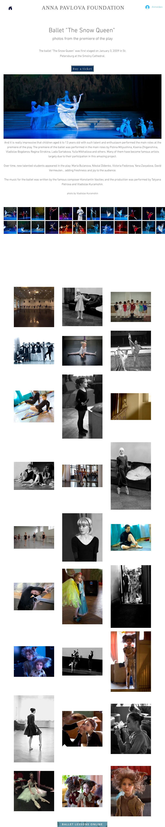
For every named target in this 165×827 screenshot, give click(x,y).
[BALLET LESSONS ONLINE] (82, 824)
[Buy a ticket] (82, 68)
